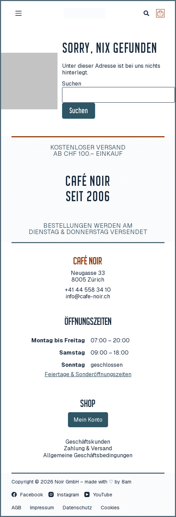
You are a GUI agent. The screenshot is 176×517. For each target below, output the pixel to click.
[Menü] (18, 13)
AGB (16, 507)
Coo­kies (110, 507)
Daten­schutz (77, 507)
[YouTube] (98, 495)
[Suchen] (146, 13)
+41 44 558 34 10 (88, 289)
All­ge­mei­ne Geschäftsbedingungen (87, 455)
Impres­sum (42, 507)
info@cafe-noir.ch (88, 296)
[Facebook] (27, 495)
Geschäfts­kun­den (88, 441)
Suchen (71, 83)
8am (126, 482)
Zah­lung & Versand (88, 448)
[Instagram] (63, 495)
